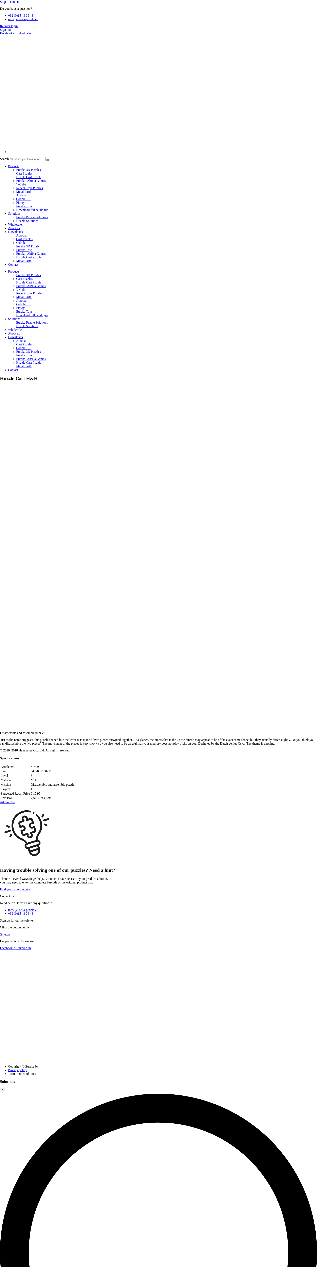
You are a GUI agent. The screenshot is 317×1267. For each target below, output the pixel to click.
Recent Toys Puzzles (29, 188)
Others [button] (4, 1246)
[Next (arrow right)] (5, 1266)
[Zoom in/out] (1, 1262)
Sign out (5, 29)
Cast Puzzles (24, 173)
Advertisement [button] (9, 1235)
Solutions (14, 213)
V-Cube (21, 184)
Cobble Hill (23, 199)
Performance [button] (8, 1212)
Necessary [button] (6, 1154)
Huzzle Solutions (27, 221)
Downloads (15, 231)
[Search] (48, 160)
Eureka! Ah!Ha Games (31, 180)
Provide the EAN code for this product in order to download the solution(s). (67, 1083)
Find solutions (145, 1083)
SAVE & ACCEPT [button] (12, 1258)
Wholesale (15, 224)
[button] (7, 470)
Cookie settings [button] (26, 1111)
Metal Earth (24, 191)
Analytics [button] (6, 1223)
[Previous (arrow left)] (1, 1266)
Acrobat (21, 195)
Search (4, 159)
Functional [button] (7, 1201)
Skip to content (10, 1)
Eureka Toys (24, 206)
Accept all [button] (6, 1111)
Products (13, 166)
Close (5, 1088)
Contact (13, 264)
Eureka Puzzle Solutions (32, 217)
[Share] (9, 1262)
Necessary (11, 1158)
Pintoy (20, 202)
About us (14, 228)
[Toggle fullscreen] (5, 1262)
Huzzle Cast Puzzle (28, 177)
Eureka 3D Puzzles (28, 170)
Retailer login (9, 26)
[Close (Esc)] (13, 1262)
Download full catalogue (32, 210)
